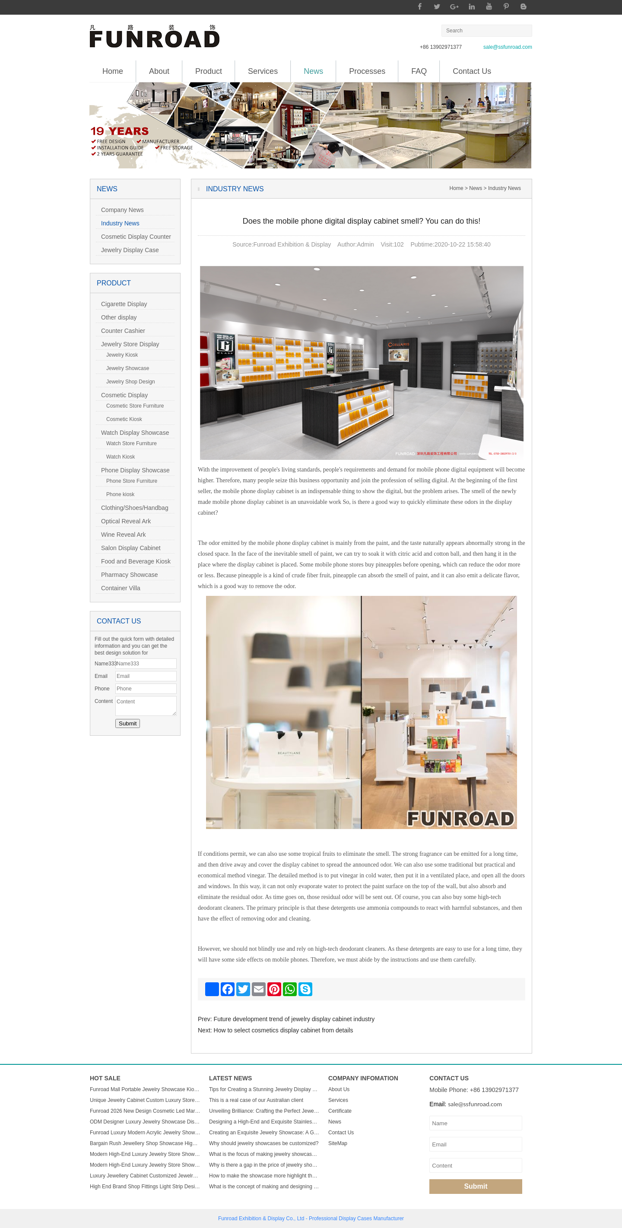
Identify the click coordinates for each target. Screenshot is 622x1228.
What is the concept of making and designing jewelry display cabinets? (264, 1187)
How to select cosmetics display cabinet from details (283, 1030)
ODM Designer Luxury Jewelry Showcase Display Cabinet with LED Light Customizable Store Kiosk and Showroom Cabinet (145, 1122)
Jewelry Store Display (127, 344)
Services (263, 71)
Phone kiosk (117, 494)
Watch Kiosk (118, 457)
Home (112, 71)
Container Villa (118, 588)
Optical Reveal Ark (123, 521)
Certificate (340, 1111)
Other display (116, 317)
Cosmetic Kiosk (121, 419)
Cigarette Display (121, 304)
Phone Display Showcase (133, 470)
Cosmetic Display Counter (133, 236)
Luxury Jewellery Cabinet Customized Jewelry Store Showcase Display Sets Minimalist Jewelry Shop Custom (145, 1176)
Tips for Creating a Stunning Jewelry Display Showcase (264, 1089)
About (159, 71)
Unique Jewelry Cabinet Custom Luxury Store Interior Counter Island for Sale (145, 1100)
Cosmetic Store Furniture (132, 406)
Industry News (118, 223)
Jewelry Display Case (127, 250)
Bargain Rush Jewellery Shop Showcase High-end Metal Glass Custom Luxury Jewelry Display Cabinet (145, 1143)
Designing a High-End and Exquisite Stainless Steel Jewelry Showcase (264, 1122)
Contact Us (472, 71)
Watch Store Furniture (129, 443)
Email (101, 676)
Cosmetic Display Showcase (122, 396)
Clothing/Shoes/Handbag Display (132, 508)
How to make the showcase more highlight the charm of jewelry (264, 1176)
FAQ (419, 71)
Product (208, 71)
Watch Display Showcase (132, 432)
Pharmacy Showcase (127, 574)
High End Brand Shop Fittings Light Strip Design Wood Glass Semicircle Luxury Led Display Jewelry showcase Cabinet (145, 1187)
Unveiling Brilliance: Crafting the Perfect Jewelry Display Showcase (264, 1111)
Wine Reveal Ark (121, 534)
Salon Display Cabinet (128, 547)
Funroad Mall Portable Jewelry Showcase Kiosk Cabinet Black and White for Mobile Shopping (145, 1089)
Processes (367, 71)
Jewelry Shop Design (128, 382)
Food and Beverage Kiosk (133, 561)
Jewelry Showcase (125, 368)
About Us (338, 1089)
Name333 (105, 664)
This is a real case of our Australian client (256, 1100)
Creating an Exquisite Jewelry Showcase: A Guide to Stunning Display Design (264, 1133)
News (313, 68)
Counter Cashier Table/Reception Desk (125, 331)
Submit (475, 1186)
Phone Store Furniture (129, 481)
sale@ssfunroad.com (507, 47)
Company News (120, 209)
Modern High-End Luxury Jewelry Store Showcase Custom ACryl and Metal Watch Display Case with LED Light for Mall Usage (145, 1154)
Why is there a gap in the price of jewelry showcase (264, 1165)
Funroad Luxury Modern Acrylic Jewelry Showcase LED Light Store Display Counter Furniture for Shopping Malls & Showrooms (145, 1133)
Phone (102, 689)
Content (104, 701)
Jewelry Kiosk (119, 355)
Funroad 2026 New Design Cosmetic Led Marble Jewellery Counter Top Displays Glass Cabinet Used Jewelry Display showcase (145, 1111)
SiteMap (337, 1143)
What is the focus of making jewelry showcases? (264, 1154)
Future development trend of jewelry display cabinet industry (294, 1019)
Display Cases (355, 1218)
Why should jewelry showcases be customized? (263, 1143)
